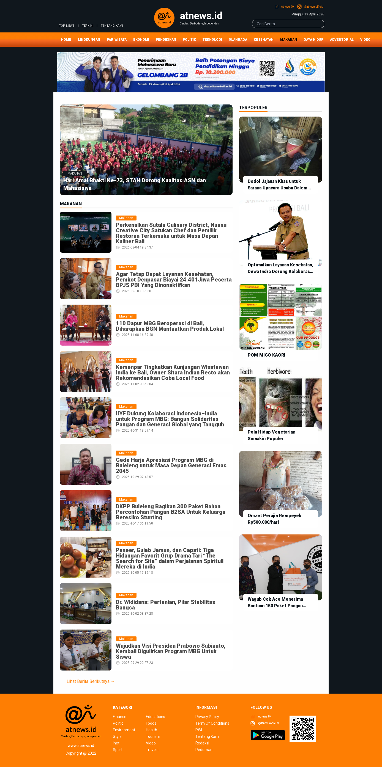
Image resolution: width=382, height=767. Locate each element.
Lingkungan (89, 40)
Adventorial (342, 40)
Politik (189, 40)
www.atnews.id (81, 745)
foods (151, 723)
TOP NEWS (67, 25)
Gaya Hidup (313, 40)
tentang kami (112, 25)
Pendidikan (166, 40)
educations (155, 717)
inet (116, 743)
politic (118, 723)
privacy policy (207, 717)
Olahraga (238, 40)
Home (66, 40)
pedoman (203, 750)
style (117, 737)
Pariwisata (117, 40)
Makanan (288, 40)
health (151, 730)
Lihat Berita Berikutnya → (91, 681)
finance (119, 717)
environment (124, 730)
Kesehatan (264, 40)
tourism (153, 737)
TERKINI (87, 25)
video (151, 743)
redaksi (202, 743)
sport (117, 750)
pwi (198, 730)
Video (365, 40)
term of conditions (212, 723)
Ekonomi (141, 40)
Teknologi (212, 40)
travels (152, 750)
